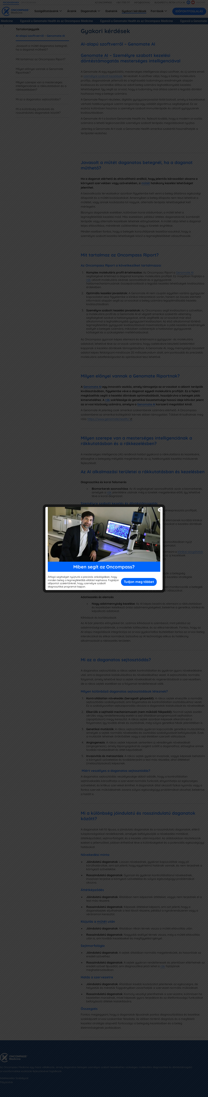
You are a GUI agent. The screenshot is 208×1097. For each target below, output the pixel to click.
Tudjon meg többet (139, 582)
